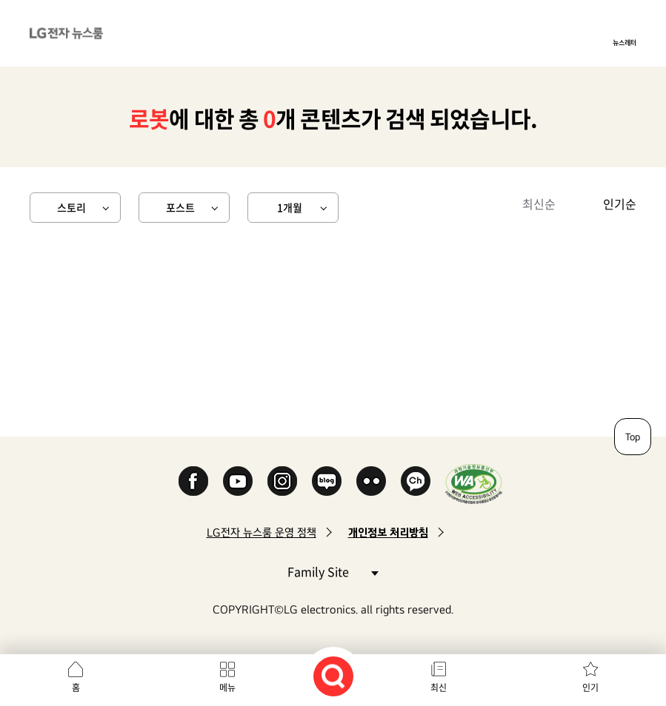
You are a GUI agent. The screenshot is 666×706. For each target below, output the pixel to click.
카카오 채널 (415, 481)
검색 (333, 676)
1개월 (289, 207)
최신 (438, 687)
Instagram (282, 481)
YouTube (238, 481)
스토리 (71, 207)
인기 (590, 687)
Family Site (332, 571)
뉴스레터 (624, 42)
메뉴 (227, 687)
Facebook (193, 481)
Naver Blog (327, 481)
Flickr (371, 481)
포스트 (180, 207)
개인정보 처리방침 (388, 532)
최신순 (539, 203)
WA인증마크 (473, 483)
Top (632, 437)
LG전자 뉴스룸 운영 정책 (261, 532)
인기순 (619, 203)
